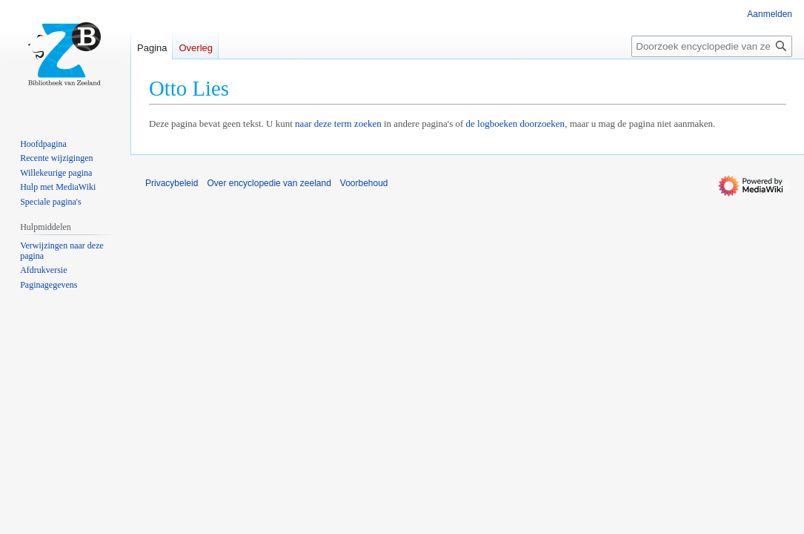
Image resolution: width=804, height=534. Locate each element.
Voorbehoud (364, 183)
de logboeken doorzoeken (515, 123)
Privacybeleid (171, 183)
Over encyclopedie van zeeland (268, 183)
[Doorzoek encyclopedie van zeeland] (711, 46)
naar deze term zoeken (338, 123)
